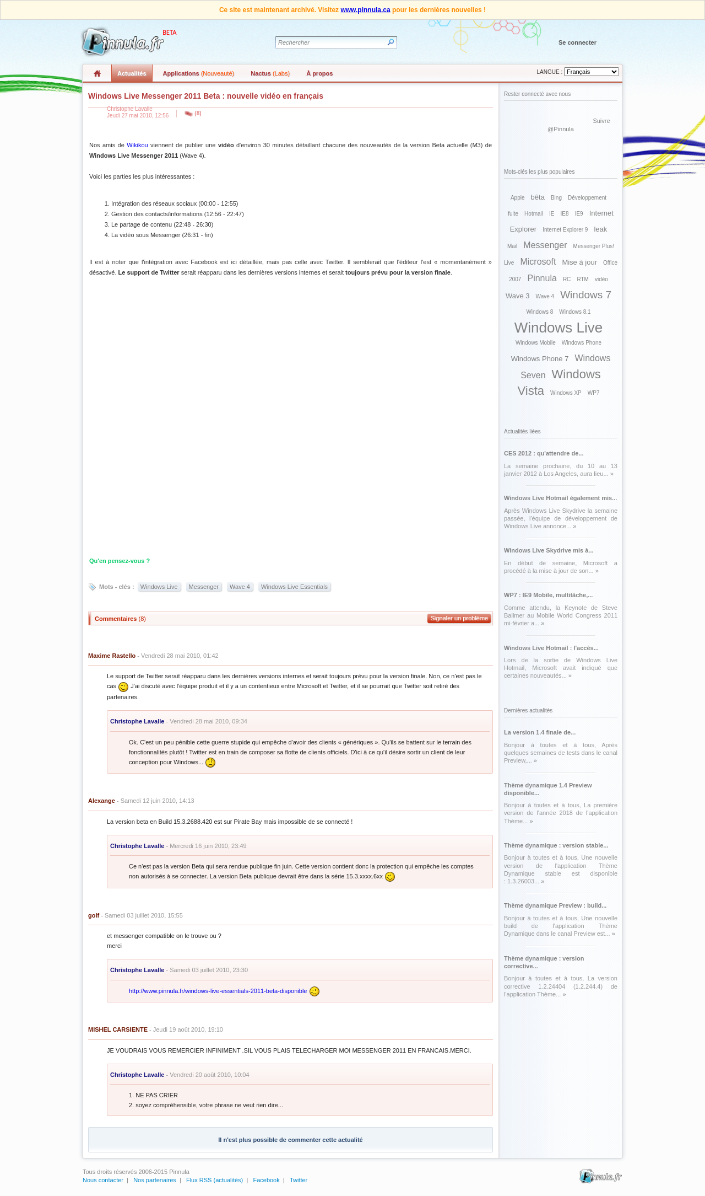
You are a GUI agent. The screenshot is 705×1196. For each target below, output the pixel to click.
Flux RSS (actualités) (214, 1180)
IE (551, 214)
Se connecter (577, 42)
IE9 (579, 214)
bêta (538, 197)
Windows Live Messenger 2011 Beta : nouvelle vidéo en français (205, 96)
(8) (197, 113)
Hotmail (533, 214)
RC (567, 279)
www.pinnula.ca (365, 10)
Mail (512, 246)
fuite (513, 214)
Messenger (204, 586)
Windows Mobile (536, 343)
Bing (556, 198)
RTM (582, 279)
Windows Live (159, 586)
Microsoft (538, 261)
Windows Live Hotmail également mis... (560, 498)
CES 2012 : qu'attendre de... (543, 453)
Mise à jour (579, 262)
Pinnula (541, 278)
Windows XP (566, 393)
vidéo (601, 279)
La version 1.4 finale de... (540, 732)
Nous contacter (103, 1180)
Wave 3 (518, 296)
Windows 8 (539, 312)
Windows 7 (585, 295)
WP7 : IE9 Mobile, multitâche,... (548, 595)
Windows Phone (581, 343)
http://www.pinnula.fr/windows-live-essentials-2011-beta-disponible (218, 991)
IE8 (565, 214)
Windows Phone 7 (540, 359)
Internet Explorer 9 (565, 230)
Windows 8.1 (574, 312)
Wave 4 (240, 586)
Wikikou (137, 145)
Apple (518, 198)
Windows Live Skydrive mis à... (549, 550)
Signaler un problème (459, 618)
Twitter (298, 1180)
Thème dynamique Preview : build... (555, 905)
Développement (587, 198)
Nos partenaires (154, 1180)
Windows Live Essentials (294, 586)
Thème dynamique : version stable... (556, 845)
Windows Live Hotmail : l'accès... (551, 648)
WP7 (594, 393)
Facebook (266, 1180)
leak (600, 229)
